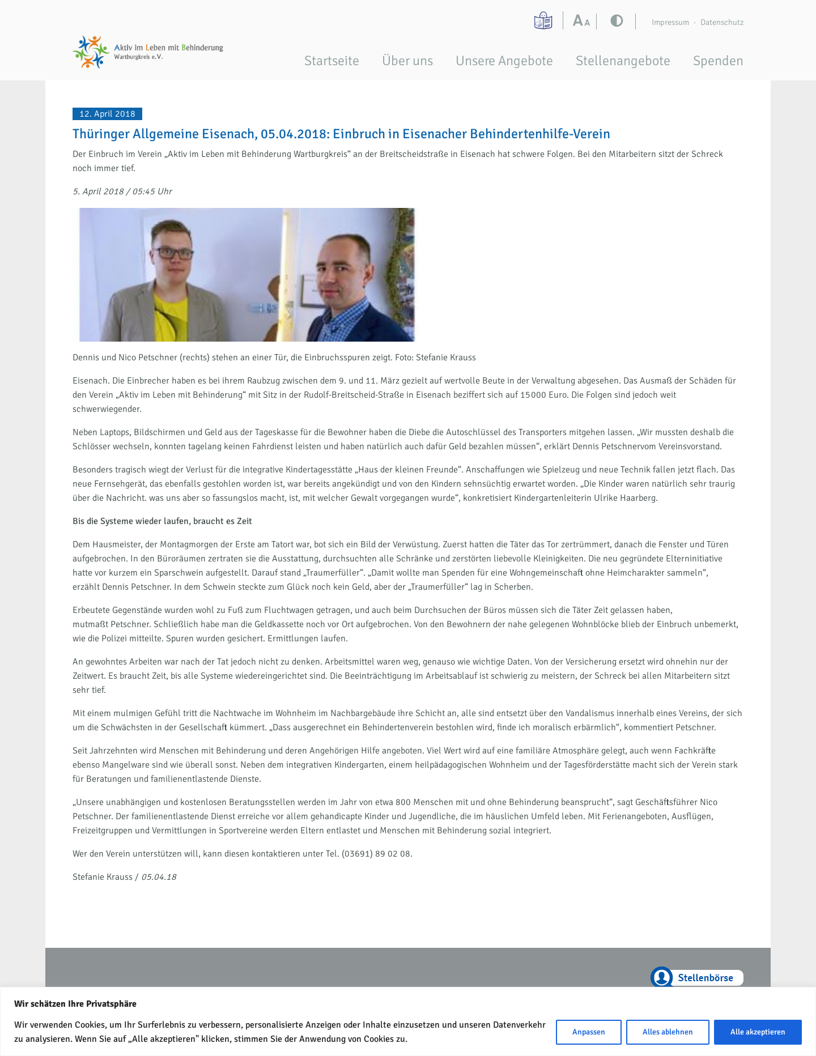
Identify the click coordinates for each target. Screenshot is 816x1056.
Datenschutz (721, 22)
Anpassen (588, 1032)
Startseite (331, 60)
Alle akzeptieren (757, 1032)
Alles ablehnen (668, 1032)
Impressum (670, 22)
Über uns (407, 60)
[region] (408, 1021)
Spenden (718, 60)
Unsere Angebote (504, 60)
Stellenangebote (623, 60)
